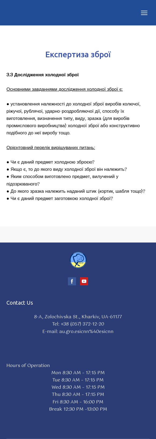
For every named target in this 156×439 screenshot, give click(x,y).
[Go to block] (78, 260)
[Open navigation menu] (144, 12)
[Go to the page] (14, 13)
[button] (72, 281)
